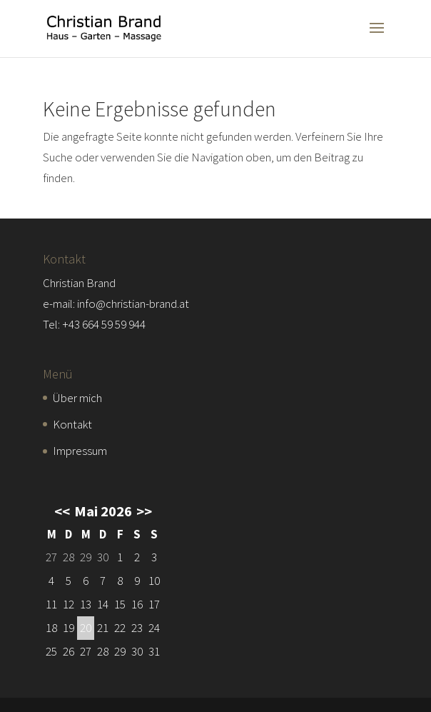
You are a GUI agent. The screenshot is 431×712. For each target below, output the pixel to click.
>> (144, 511)
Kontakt (72, 424)
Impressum (80, 450)
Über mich (77, 398)
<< (62, 511)
